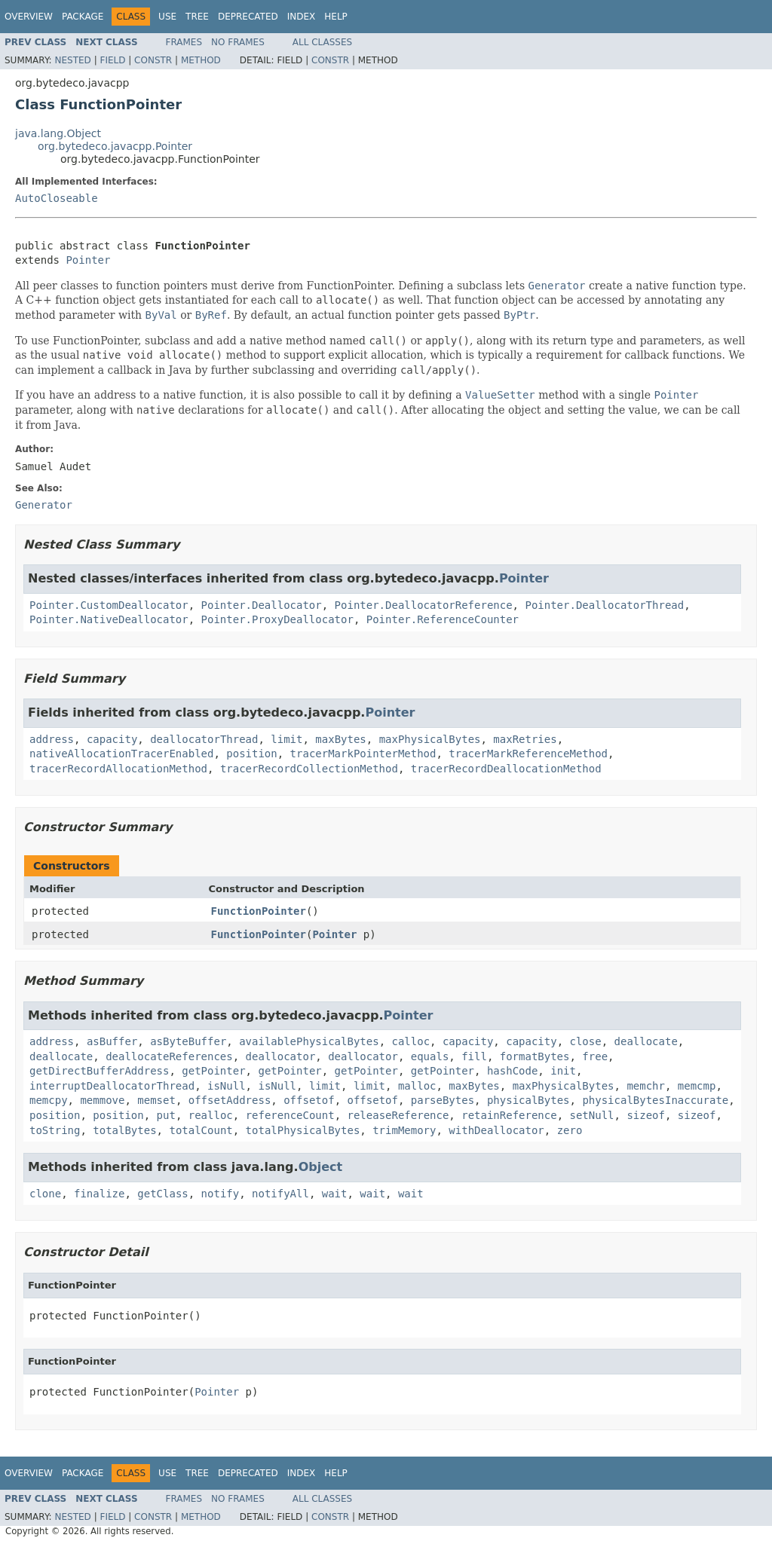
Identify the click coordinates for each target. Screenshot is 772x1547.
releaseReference (398, 1115)
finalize (99, 1194)
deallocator (281, 1056)
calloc (410, 1041)
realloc (210, 1115)
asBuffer (112, 1041)
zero (570, 1130)
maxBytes (340, 739)
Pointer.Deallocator (261, 605)
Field (112, 60)
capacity (112, 739)
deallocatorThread (204, 739)
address (51, 739)
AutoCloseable (56, 198)
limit (286, 739)
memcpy (48, 1100)
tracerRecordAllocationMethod (118, 769)
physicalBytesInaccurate (655, 1100)
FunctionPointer (258, 911)
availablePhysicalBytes (308, 1041)
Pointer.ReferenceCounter (442, 619)
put (166, 1115)
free (595, 1056)
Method (201, 60)
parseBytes (442, 1100)
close (586, 1041)
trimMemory (404, 1130)
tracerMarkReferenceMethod (528, 754)
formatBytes (535, 1056)
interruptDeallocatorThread (112, 1086)
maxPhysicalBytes (430, 739)
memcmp (697, 1086)
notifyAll (280, 1194)
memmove (102, 1100)
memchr (645, 1086)
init (563, 1071)
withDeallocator (496, 1130)
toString (54, 1130)
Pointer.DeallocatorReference (424, 605)
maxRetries (524, 739)
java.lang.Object (58, 133)
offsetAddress (229, 1100)
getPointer (213, 1071)
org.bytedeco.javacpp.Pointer (115, 146)
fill (474, 1056)
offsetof (308, 1100)
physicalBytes (528, 1100)
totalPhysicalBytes (303, 1130)
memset (156, 1100)
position (251, 754)
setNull (592, 1115)
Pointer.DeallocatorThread (604, 605)
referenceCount (290, 1115)
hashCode (512, 1071)
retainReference (508, 1115)
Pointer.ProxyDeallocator (277, 619)
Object (321, 1167)
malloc (417, 1086)
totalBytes (124, 1130)
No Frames (238, 42)
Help (336, 16)
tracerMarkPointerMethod (363, 754)
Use (167, 16)
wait (335, 1194)
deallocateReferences (169, 1056)
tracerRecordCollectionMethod (309, 769)
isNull (226, 1086)
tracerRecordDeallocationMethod (506, 769)
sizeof (645, 1115)
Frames (184, 42)
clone (45, 1194)
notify (220, 1194)
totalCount (200, 1130)
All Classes (322, 42)
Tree (197, 16)
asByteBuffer (188, 1041)
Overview (29, 16)
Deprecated (248, 16)
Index (301, 16)
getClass (162, 1194)
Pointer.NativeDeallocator (108, 619)
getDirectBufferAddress (99, 1071)
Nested (72, 60)
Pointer (88, 260)
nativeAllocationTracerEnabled (121, 754)
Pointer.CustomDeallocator (108, 605)
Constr (153, 60)
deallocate (646, 1041)
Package (82, 16)
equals (430, 1056)
